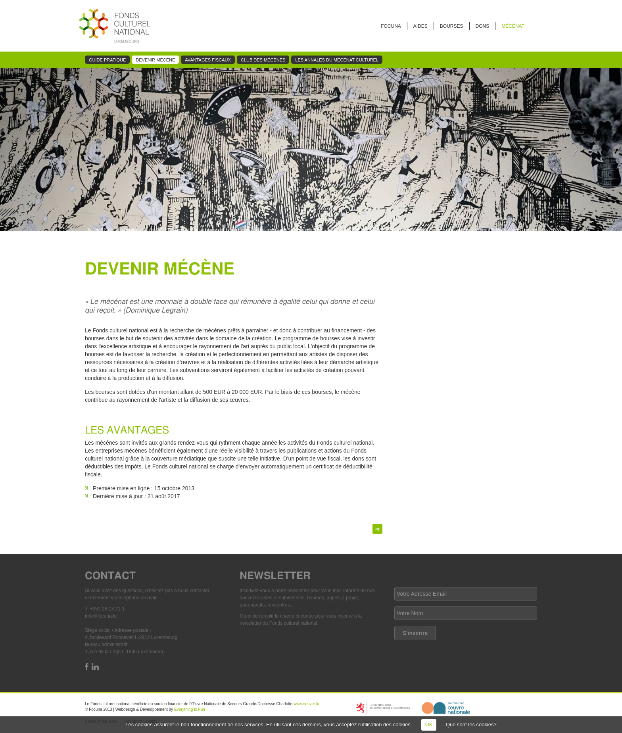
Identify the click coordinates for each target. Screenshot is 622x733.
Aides (420, 26)
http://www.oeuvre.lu (446, 708)
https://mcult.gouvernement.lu (383, 708)
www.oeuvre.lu (306, 704)
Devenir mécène (155, 60)
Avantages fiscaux (208, 60)
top (377, 529)
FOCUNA (391, 26)
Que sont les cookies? (471, 724)
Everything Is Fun (189, 709)
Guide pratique (107, 60)
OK (429, 724)
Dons (483, 26)
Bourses (451, 26)
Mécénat (512, 26)
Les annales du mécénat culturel (336, 60)
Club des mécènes (263, 60)
